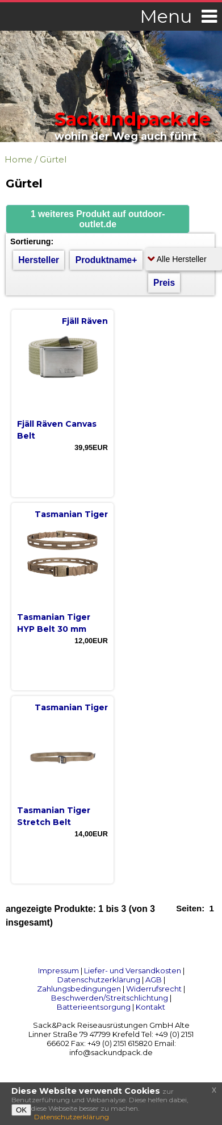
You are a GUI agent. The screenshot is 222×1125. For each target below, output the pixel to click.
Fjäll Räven (85, 321)
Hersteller (38, 260)
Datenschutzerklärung (98, 979)
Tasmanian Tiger (71, 514)
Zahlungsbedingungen (79, 988)
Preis (164, 283)
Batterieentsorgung (94, 1006)
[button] (98, 219)
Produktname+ (106, 260)
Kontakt (150, 1006)
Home (18, 159)
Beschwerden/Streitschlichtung (109, 997)
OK (21, 1110)
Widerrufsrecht (154, 988)
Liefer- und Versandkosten (132, 970)
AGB (153, 979)
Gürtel (53, 159)
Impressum (58, 970)
